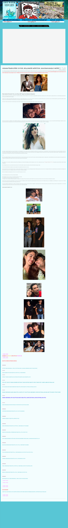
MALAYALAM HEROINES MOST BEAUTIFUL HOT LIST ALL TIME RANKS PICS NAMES (15, 444)
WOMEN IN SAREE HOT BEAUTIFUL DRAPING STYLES (10, 418)
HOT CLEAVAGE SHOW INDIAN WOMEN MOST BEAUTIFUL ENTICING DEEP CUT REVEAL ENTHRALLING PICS (19, 386)
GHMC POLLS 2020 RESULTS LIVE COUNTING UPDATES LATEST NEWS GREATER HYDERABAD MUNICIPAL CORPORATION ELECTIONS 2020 (24, 491)
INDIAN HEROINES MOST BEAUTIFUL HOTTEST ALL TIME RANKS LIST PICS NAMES (15, 425)
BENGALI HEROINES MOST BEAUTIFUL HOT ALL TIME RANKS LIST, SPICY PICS (14, 472)
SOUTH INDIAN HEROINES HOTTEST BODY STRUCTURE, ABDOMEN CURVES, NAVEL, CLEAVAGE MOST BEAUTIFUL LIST (21, 438)
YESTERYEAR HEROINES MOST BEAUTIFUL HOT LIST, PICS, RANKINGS (13, 411)
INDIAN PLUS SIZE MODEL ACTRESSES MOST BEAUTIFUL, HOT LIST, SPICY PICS (14, 432)
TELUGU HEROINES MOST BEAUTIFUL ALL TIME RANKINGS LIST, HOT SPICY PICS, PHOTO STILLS (17, 452)
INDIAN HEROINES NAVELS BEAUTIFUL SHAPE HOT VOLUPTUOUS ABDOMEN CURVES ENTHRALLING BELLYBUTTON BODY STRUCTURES (31, 392)
